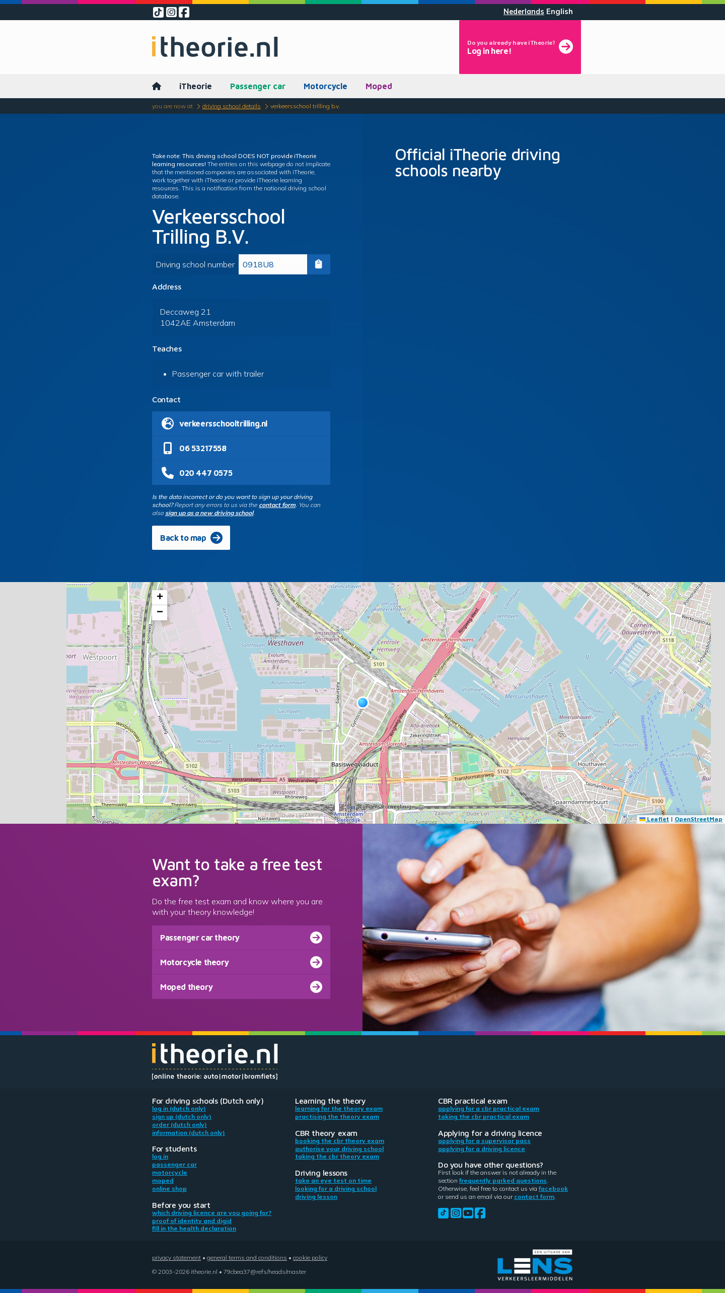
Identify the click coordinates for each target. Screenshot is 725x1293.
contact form (277, 505)
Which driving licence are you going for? (211, 1212)
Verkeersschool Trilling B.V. (305, 106)
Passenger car (257, 86)
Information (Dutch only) (188, 1132)
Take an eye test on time (333, 1180)
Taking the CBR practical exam (483, 1116)
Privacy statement (176, 1257)
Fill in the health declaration (194, 1228)
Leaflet (654, 819)
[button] (362, 702)
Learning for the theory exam (339, 1108)
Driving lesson (316, 1196)
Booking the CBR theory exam (339, 1140)
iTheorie (195, 86)
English (559, 11)
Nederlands (523, 11)
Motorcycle (325, 86)
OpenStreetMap (698, 819)
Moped (379, 86)
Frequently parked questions (503, 1180)
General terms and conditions (247, 1257)
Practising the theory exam (337, 1116)
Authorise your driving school (339, 1149)
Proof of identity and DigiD (192, 1221)
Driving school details (231, 106)
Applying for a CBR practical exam (488, 1108)
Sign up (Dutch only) (181, 1116)
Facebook (553, 1188)
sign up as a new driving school (209, 513)
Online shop (169, 1188)
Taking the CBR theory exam (337, 1156)
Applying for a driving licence (481, 1149)
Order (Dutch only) (179, 1124)
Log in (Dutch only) (179, 1108)
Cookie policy (310, 1257)
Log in (160, 1156)
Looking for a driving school (336, 1188)
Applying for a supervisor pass (484, 1140)
